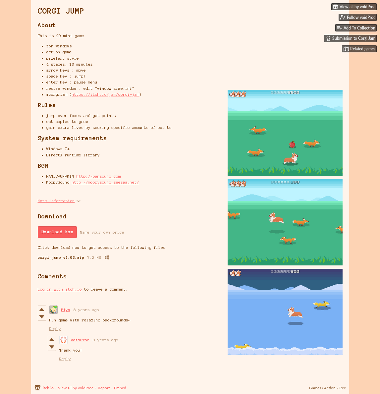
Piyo (65, 310)
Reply (55, 328)
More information (59, 200)
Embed (120, 387)
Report (104, 387)
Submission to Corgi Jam (350, 38)
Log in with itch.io (60, 289)
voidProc (80, 340)
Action (330, 387)
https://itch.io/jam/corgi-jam (105, 94)
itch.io (48, 387)
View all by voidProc (75, 387)
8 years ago (86, 310)
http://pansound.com (99, 176)
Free (342, 387)
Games (315, 387)
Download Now (57, 232)
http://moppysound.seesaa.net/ (105, 182)
